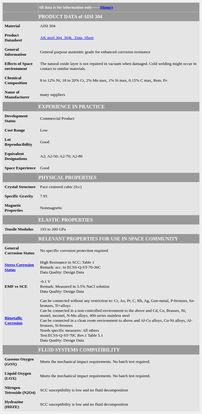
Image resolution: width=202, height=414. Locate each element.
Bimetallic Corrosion (14, 320)
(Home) (106, 7)
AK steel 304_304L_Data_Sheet (67, 37)
